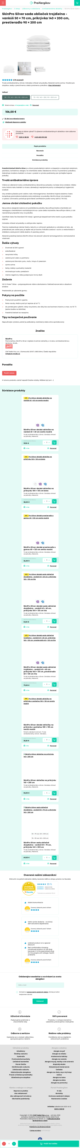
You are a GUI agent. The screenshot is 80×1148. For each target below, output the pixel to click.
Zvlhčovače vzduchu (21, 1069)
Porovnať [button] (35, 105)
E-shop (17, 8)
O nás (59, 1091)
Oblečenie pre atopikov (20, 1077)
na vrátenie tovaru (14, 118)
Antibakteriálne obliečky (52, 8)
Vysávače (21, 1056)
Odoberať (40, 1001)
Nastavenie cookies (59, 1098)
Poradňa (40, 155)
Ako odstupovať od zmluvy (20, 1096)
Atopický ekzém (59, 1064)
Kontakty (59, 1093)
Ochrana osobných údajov (59, 1096)
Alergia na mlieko (59, 1054)
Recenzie (40, 150)
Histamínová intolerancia (59, 1067)
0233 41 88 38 (24, 137)
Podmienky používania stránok (40, 1126)
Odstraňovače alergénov (21, 1072)
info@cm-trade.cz (12, 353)
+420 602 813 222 (40, 137)
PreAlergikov (7, 8)
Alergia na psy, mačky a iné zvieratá (59, 1061)
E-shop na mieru (35, 1130)
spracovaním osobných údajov (37, 992)
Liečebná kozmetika (21, 1061)
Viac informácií (54, 85)
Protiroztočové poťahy (21, 1059)
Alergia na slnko (59, 1080)
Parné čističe (21, 1064)
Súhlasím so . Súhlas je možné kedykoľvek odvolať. (39, 993)
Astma (59, 1075)
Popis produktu (40, 146)
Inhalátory (21, 1051)
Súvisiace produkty (40, 160)
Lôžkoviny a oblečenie (31, 8)
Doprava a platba (21, 1091)
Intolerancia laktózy (59, 1056)
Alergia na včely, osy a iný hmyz (59, 1072)
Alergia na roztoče (59, 1059)
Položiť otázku (9, 373)
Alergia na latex (59, 1077)
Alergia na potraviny (59, 1083)
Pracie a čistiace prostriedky (20, 1075)
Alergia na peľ (59, 1051)
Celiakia (59, 1069)
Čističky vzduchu (21, 1054)
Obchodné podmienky (21, 1098)
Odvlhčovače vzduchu (21, 1067)
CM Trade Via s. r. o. (41, 1115)
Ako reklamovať (20, 1093)
